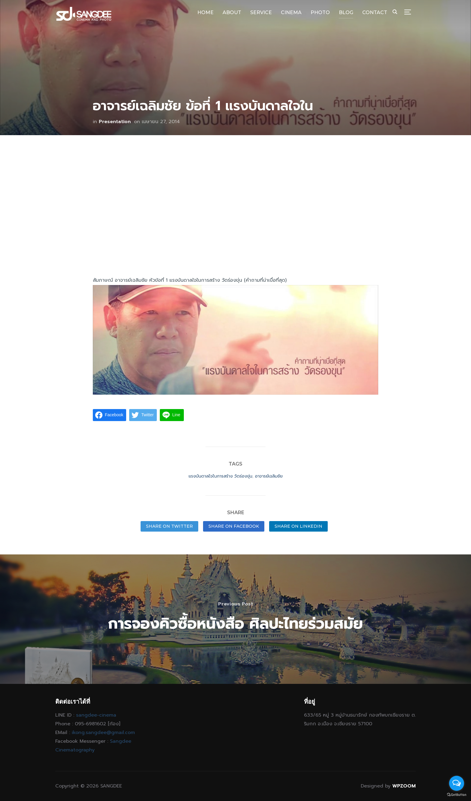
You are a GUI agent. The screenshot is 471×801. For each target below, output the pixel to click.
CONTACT (374, 12)
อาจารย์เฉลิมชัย (269, 476)
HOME (205, 12)
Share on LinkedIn (298, 526)
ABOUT (232, 12)
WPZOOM (404, 786)
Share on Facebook (233, 526)
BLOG (346, 12)
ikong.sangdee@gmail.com (103, 732)
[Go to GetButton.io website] (456, 795)
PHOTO (320, 12)
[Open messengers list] (456, 783)
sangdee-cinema (96, 715)
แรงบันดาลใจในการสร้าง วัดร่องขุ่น (220, 476)
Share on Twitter (169, 526)
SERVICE (261, 12)
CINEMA (291, 12)
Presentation (115, 121)
